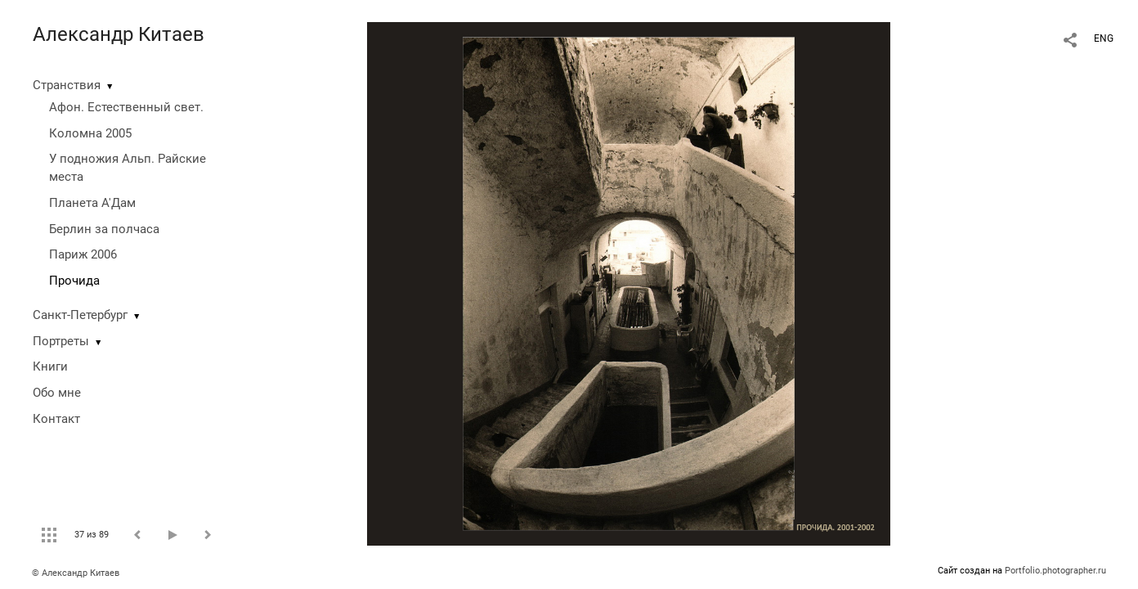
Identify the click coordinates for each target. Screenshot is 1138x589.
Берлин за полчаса (104, 229)
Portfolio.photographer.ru (1055, 570)
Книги (50, 366)
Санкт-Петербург (80, 315)
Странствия (67, 85)
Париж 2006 (83, 254)
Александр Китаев (118, 34)
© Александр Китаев (75, 573)
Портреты (61, 341)
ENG (1103, 38)
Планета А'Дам (92, 203)
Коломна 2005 (90, 133)
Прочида (74, 280)
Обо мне (57, 392)
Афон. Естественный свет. (126, 107)
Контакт (56, 418)
